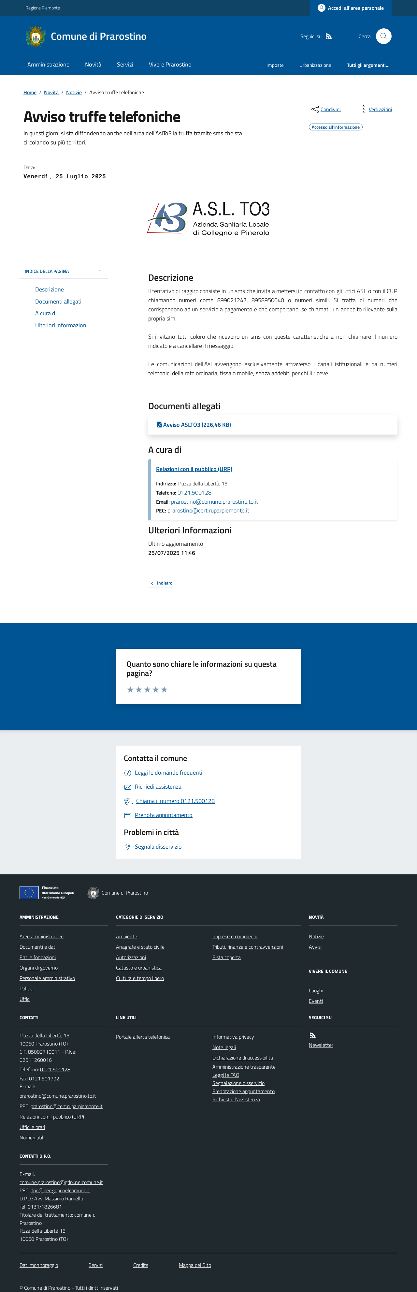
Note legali (224, 1047)
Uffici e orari (32, 1127)
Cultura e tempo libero (140, 978)
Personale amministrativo (47, 978)
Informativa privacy (233, 1037)
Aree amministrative (42, 936)
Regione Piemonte (42, 7)
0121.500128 (194, 492)
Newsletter (321, 1045)
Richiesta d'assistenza (236, 1099)
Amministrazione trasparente (244, 1067)
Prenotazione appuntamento (243, 1091)
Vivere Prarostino (170, 64)
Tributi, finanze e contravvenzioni (247, 947)
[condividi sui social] (325, 109)
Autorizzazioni (131, 957)
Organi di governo (39, 968)
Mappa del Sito (195, 1265)
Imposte (275, 65)
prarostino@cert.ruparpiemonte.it (208, 510)
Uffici (25, 999)
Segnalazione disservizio (238, 1083)
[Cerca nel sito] (381, 36)
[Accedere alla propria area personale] (351, 8)
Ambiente (126, 936)
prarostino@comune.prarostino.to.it (214, 501)
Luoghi (316, 990)
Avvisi (315, 947)
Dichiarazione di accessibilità (242, 1058)
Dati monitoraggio (39, 1265)
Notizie (74, 92)
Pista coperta (226, 957)
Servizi (125, 64)
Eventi (316, 1001)
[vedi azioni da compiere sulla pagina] (375, 109)
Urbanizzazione (315, 65)
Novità (93, 64)
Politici (27, 988)
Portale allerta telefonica (143, 1037)
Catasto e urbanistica (139, 968)
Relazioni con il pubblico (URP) (194, 469)
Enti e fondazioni (38, 957)
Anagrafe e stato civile (140, 947)
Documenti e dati (38, 947)
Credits (140, 1265)
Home (29, 92)
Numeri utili (32, 1137)
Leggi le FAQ (225, 1075)
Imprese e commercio (235, 936)
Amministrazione (48, 64)
